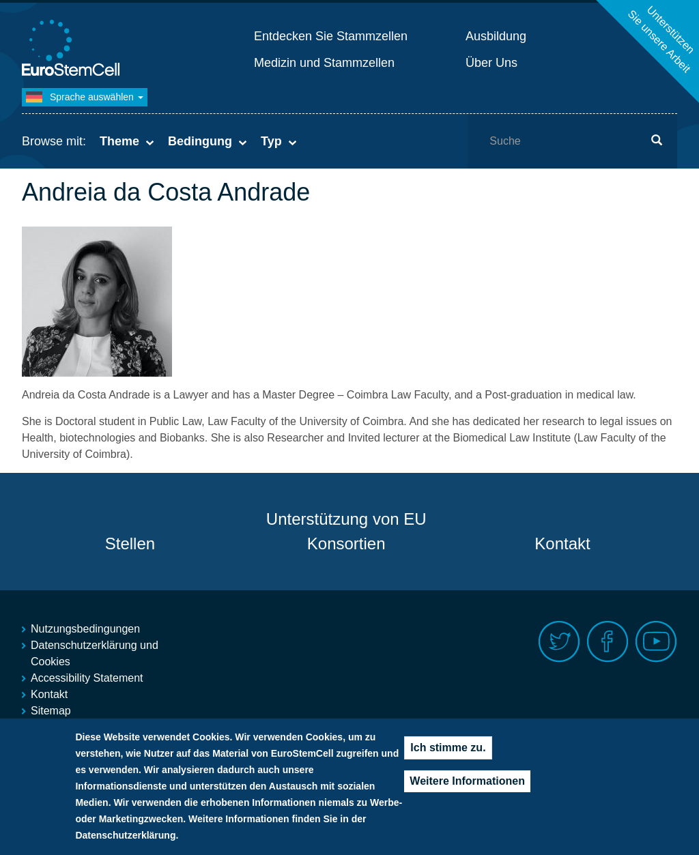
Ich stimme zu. (447, 749)
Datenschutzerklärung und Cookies (94, 653)
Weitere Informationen (467, 782)
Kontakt (562, 543)
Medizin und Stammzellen (324, 63)
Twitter (559, 642)
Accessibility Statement (87, 678)
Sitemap (51, 710)
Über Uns (491, 63)
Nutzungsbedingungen (85, 629)
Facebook (608, 642)
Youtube (656, 642)
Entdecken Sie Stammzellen (331, 36)
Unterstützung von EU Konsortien (346, 531)
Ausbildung (496, 36)
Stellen (130, 543)
